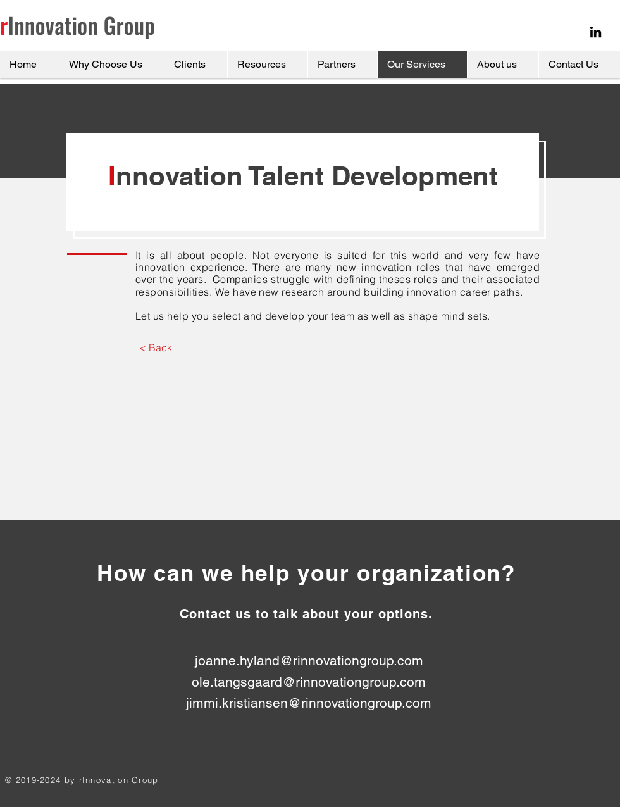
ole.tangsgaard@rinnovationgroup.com (309, 682)
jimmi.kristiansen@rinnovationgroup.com (308, 703)
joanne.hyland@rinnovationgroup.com (309, 660)
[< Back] (155, 347)
